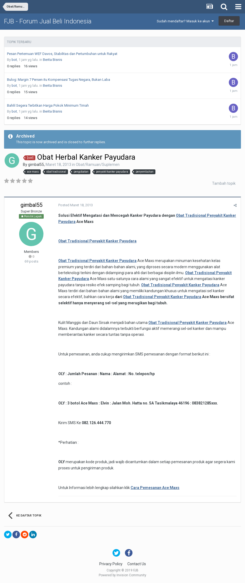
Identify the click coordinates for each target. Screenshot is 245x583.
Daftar (229, 21)
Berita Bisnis (52, 60)
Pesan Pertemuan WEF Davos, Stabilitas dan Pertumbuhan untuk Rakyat (62, 54)
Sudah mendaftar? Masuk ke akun (185, 21)
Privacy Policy (110, 564)
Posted (75, 205)
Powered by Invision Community (122, 575)
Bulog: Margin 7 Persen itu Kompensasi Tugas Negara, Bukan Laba (58, 80)
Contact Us (136, 564)
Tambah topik (224, 183)
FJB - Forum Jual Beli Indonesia (47, 21)
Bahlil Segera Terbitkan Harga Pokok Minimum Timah (48, 105)
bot (14, 60)
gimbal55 (36, 164)
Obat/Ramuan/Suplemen (98, 164)
